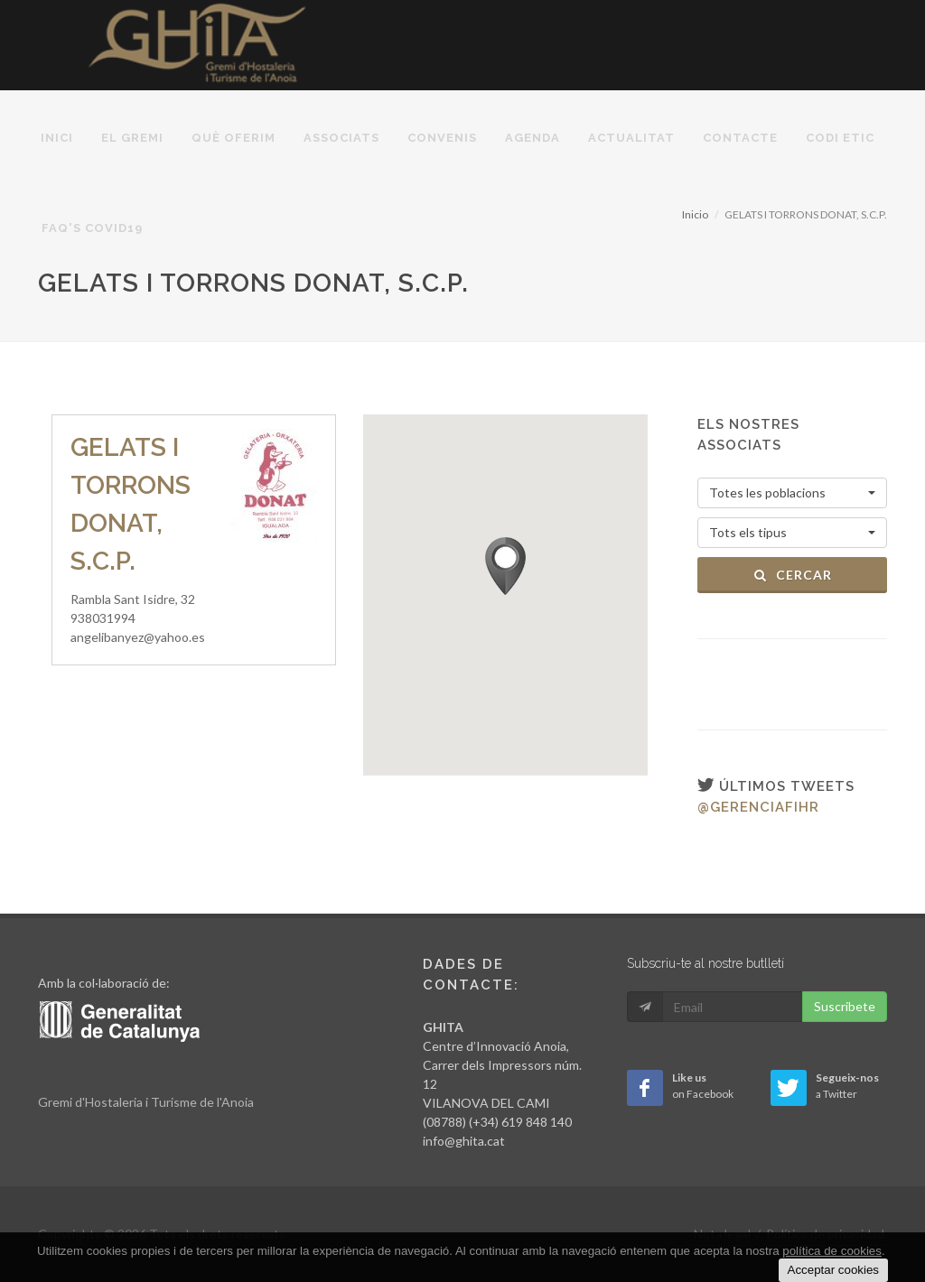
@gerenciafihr (758, 807)
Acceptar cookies (834, 1270)
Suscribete (844, 1006)
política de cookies (832, 1251)
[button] (505, 566)
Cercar (792, 574)
